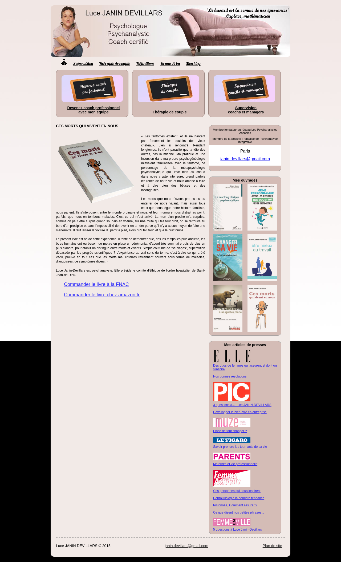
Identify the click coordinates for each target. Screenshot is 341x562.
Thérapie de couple (114, 63)
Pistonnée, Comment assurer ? (235, 505)
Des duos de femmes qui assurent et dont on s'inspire (245, 367)
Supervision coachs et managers (246, 110)
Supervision (83, 63)
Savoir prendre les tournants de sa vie (240, 447)
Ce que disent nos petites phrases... (238, 512)
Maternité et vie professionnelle (235, 464)
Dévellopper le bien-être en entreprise (240, 412)
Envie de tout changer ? (230, 431)
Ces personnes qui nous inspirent (237, 491)
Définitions (145, 63)
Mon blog (193, 63)
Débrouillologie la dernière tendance (238, 498)
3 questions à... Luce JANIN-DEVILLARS (242, 405)
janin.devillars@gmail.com (245, 159)
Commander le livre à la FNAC (96, 284)
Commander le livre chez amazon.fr (102, 294)
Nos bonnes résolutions (229, 376)
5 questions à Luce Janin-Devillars (237, 529)
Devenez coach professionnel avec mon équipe (93, 110)
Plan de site (272, 546)
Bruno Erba (170, 63)
